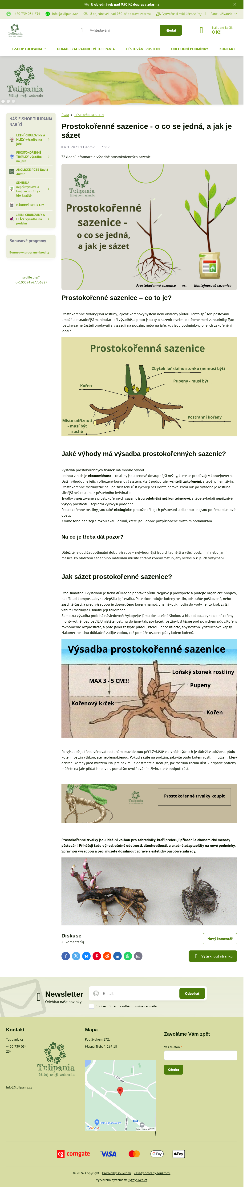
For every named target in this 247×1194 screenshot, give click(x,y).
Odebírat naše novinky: (63, 1001)
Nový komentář (220, 938)
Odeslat (173, 1069)
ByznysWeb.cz (137, 1180)
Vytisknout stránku (213, 956)
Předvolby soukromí (116, 1173)
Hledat (171, 30)
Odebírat (192, 993)
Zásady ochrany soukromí (152, 1173)
